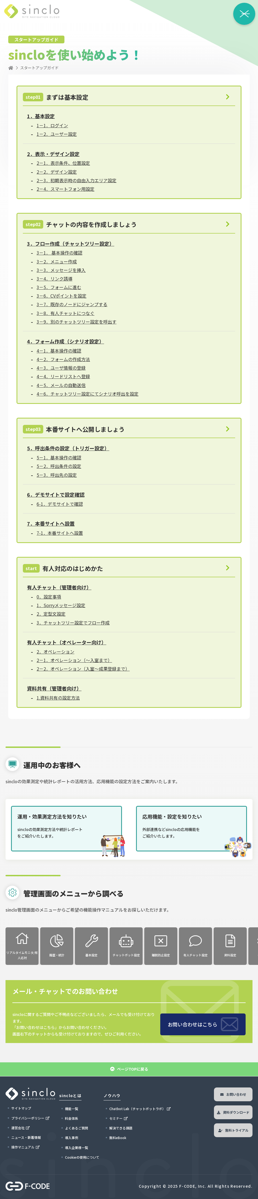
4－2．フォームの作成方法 (63, 359)
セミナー (116, 1118)
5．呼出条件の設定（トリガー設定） (68, 448)
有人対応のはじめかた (63, 568)
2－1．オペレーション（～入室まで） (74, 660)
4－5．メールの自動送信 (61, 385)
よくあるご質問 (76, 1128)
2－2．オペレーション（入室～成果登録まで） (83, 668)
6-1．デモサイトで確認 (60, 504)
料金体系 (71, 1118)
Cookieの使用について (82, 1157)
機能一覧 (71, 1108)
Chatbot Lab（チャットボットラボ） (137, 1108)
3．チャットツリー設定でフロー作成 (73, 622)
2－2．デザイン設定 (57, 171)
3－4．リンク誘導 (54, 278)
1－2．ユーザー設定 (57, 134)
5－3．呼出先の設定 (57, 475)
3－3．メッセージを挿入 (61, 270)
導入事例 (71, 1137)
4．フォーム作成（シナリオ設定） (65, 341)
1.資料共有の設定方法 (58, 697)
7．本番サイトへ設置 (51, 523)
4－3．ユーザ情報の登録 (61, 367)
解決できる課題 (120, 1128)
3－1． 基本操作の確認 (59, 252)
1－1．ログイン (52, 125)
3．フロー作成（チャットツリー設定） (70, 243)
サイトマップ (21, 1108)
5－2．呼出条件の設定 (59, 466)
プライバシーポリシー (27, 1118)
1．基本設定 (41, 116)
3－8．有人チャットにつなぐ (65, 313)
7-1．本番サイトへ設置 (60, 533)
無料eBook (117, 1137)
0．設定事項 (49, 596)
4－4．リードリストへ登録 (63, 376)
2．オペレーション (55, 651)
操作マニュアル (22, 1147)
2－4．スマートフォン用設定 (65, 189)
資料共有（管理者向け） (54, 688)
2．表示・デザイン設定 (53, 153)
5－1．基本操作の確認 (59, 457)
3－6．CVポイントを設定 (61, 295)
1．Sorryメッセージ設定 (61, 605)
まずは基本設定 (55, 96)
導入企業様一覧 (76, 1147)
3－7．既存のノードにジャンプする (72, 304)
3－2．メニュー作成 (57, 261)
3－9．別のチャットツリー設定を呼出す (76, 321)
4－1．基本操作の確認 (59, 350)
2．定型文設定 (51, 613)
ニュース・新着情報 (26, 1137)
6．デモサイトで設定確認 (56, 494)
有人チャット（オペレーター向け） (66, 642)
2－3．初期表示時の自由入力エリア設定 (76, 180)
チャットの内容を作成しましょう (80, 224)
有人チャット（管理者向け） (59, 587)
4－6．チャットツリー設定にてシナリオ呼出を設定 (87, 393)
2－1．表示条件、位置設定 (63, 163)
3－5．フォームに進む (59, 287)
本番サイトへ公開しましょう (74, 429)
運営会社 (18, 1127)
